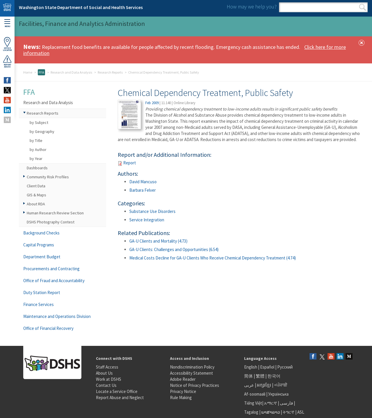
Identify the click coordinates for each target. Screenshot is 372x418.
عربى (249, 385)
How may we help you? (252, 6)
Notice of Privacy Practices (194, 385)
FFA (41, 72)
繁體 (260, 376)
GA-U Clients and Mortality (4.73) (158, 241)
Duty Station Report (41, 292)
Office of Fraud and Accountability (54, 280)
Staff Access (107, 367)
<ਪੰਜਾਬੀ (280, 385)
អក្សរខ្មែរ (264, 385)
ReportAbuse (7, 61)
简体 (248, 376)
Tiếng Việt (253, 403)
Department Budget (41, 256)
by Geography (42, 131)
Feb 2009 (152, 102)
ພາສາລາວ (270, 412)
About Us (104, 373)
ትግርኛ (288, 412)
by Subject (39, 122)
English (251, 367)
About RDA (36, 204)
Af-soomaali (254, 394)
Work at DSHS (108, 379)
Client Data (36, 185)
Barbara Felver (142, 190)
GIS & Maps (36, 195)
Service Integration (146, 220)
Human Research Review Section (55, 213)
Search (362, 7)
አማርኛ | (271, 403)
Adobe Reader (183, 379)
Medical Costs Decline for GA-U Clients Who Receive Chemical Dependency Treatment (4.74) (212, 258)
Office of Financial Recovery (48, 328)
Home (27, 72)
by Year (36, 158)
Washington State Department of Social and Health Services (81, 7)
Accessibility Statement (191, 373)
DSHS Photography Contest (50, 222)
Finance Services (38, 304)
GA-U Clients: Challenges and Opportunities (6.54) (174, 249)
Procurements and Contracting (51, 268)
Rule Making (181, 397)
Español (267, 367)
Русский (285, 367)
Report (129, 163)
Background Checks (41, 233)
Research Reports (110, 72)
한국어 (273, 376)
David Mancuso (143, 181)
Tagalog (251, 412)
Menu (7, 23)
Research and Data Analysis (71, 72)
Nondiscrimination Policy (192, 367)
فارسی (286, 403)
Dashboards (37, 167)
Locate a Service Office (116, 391)
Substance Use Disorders (152, 211)
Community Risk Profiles (48, 176)
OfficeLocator (7, 44)
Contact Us (106, 385)
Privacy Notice (183, 391)
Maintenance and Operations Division (57, 316)
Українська (278, 394)
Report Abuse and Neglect (120, 397)
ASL (300, 412)
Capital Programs (38, 245)
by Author (38, 149)
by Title (36, 140)
